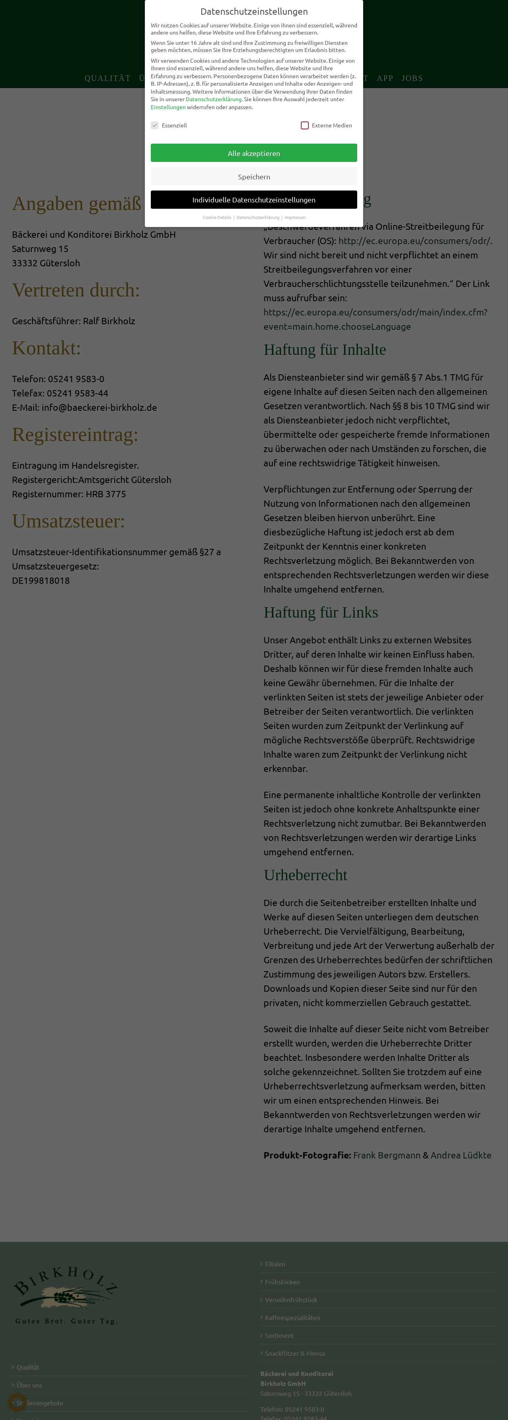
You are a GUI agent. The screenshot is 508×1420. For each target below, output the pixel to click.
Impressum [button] (295, 217)
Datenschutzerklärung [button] (259, 217)
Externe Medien (326, 125)
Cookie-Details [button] (218, 217)
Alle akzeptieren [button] (254, 153)
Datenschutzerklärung (214, 98)
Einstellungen (168, 106)
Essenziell (169, 125)
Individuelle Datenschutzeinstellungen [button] (254, 199)
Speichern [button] (254, 176)
